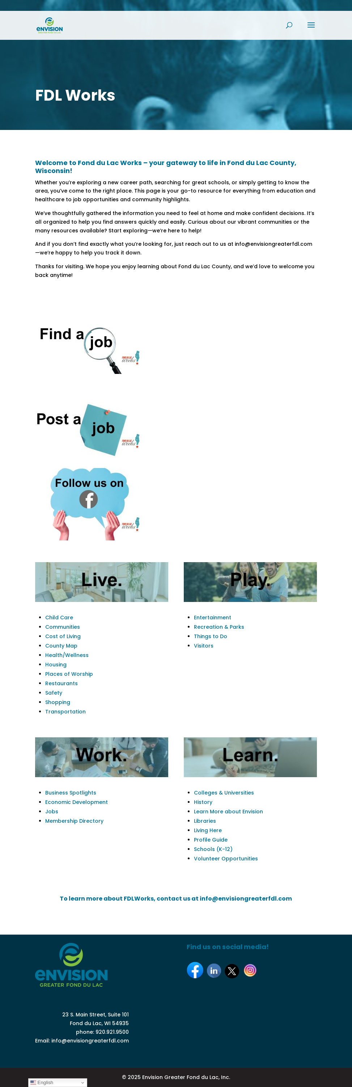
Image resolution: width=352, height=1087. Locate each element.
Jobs (51, 811)
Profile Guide (211, 839)
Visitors (203, 645)
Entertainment (212, 617)
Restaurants (61, 683)
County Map (61, 645)
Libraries (205, 821)
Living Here (208, 830)
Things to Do (210, 636)
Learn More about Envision (228, 811)
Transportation (65, 711)
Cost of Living (63, 636)
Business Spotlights (70, 792)
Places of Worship (69, 674)
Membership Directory (74, 821)
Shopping (57, 702)
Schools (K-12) (213, 849)
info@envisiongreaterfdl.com (90, 1040)
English (41, 1083)
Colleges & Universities (224, 792)
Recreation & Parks (219, 627)
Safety (53, 692)
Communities (62, 627)
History (203, 802)
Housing (56, 664)
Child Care (59, 617)
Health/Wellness (67, 655)
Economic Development (76, 802)
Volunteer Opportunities (226, 858)
